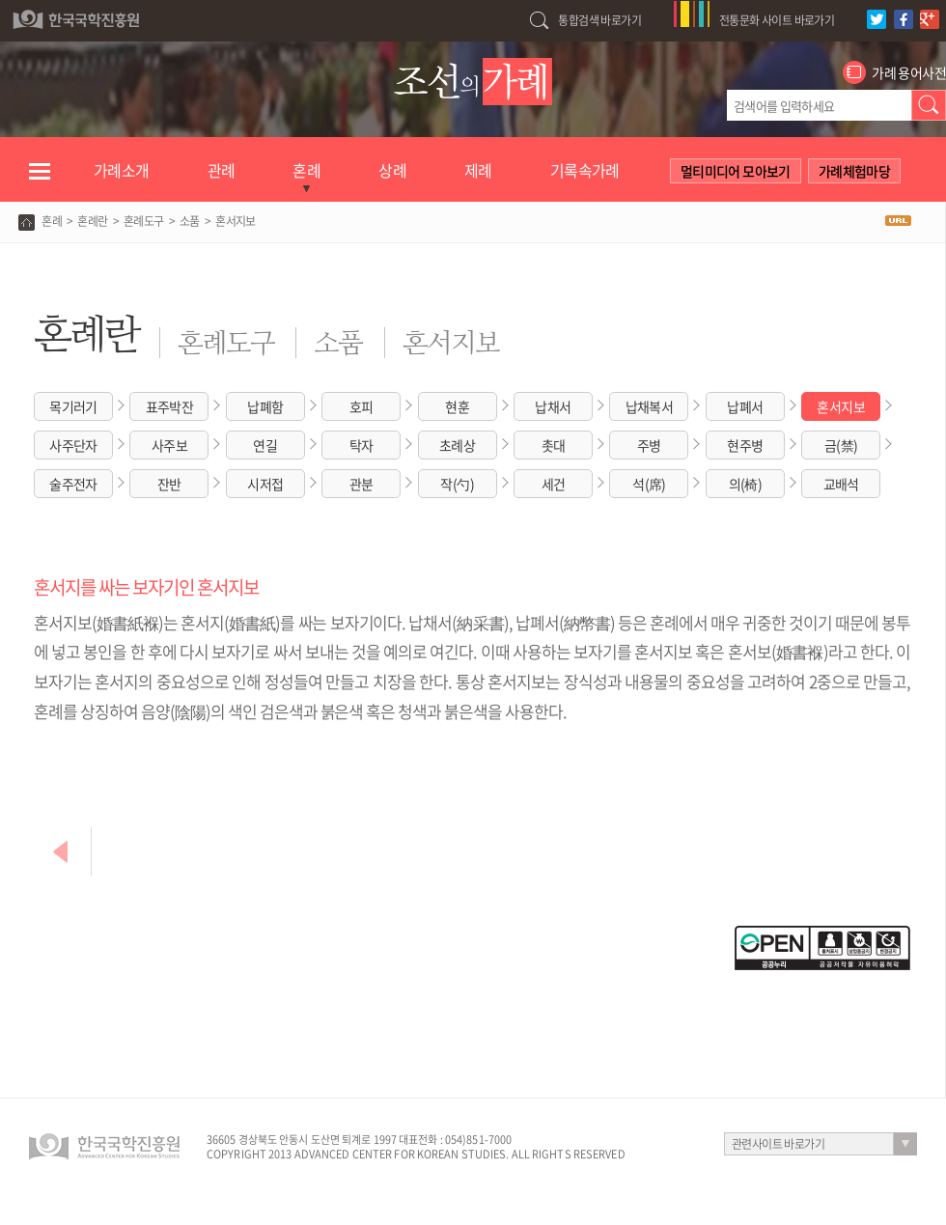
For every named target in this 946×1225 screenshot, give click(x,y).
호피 (361, 406)
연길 (265, 445)
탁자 (361, 445)
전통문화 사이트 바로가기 (776, 20)
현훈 (457, 406)
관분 (361, 483)
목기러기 (73, 406)
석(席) (649, 483)
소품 (190, 221)
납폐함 (265, 406)
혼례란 (92, 221)
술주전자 (73, 483)
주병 (649, 445)
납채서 (552, 406)
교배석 (841, 483)
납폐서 (745, 406)
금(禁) (841, 445)
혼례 (52, 221)
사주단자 (73, 445)
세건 (554, 483)
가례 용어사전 (909, 72)
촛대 (554, 445)
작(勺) (457, 483)
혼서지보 (841, 406)
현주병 (745, 445)
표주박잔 (170, 406)
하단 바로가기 (0, 0)
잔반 (169, 483)
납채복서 (650, 406)
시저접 (265, 483)
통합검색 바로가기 (599, 20)
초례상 (457, 445)
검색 (928, 105)
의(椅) (746, 483)
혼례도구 (144, 221)
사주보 (169, 445)
